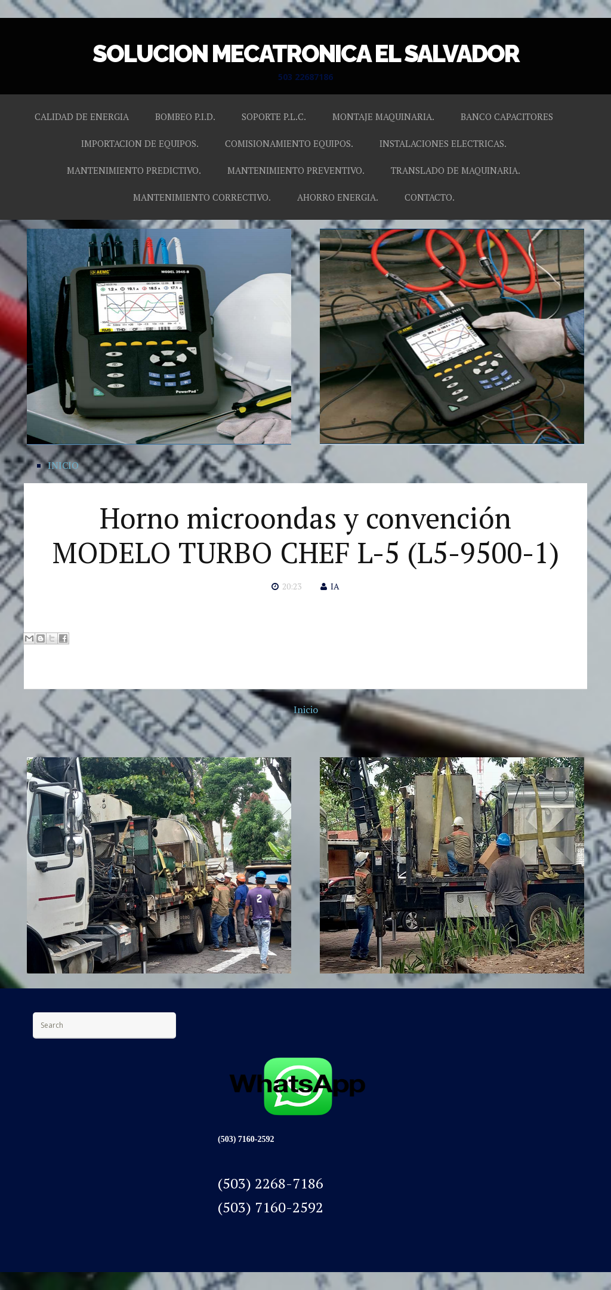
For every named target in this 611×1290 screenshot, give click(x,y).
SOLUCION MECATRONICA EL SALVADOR (305, 53)
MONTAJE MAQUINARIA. (383, 116)
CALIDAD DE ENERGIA (82, 116)
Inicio (306, 709)
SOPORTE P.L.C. (274, 116)
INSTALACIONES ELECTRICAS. (443, 143)
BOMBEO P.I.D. (185, 116)
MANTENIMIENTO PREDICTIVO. (134, 170)
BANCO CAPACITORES (507, 116)
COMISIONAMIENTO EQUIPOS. (289, 143)
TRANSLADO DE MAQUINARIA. (455, 170)
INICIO (63, 465)
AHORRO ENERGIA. (337, 197)
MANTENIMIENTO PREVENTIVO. (296, 170)
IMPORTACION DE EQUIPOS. (140, 143)
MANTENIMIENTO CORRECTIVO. (202, 197)
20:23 (291, 586)
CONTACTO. (430, 197)
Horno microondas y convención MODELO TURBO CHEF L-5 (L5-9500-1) (306, 535)
